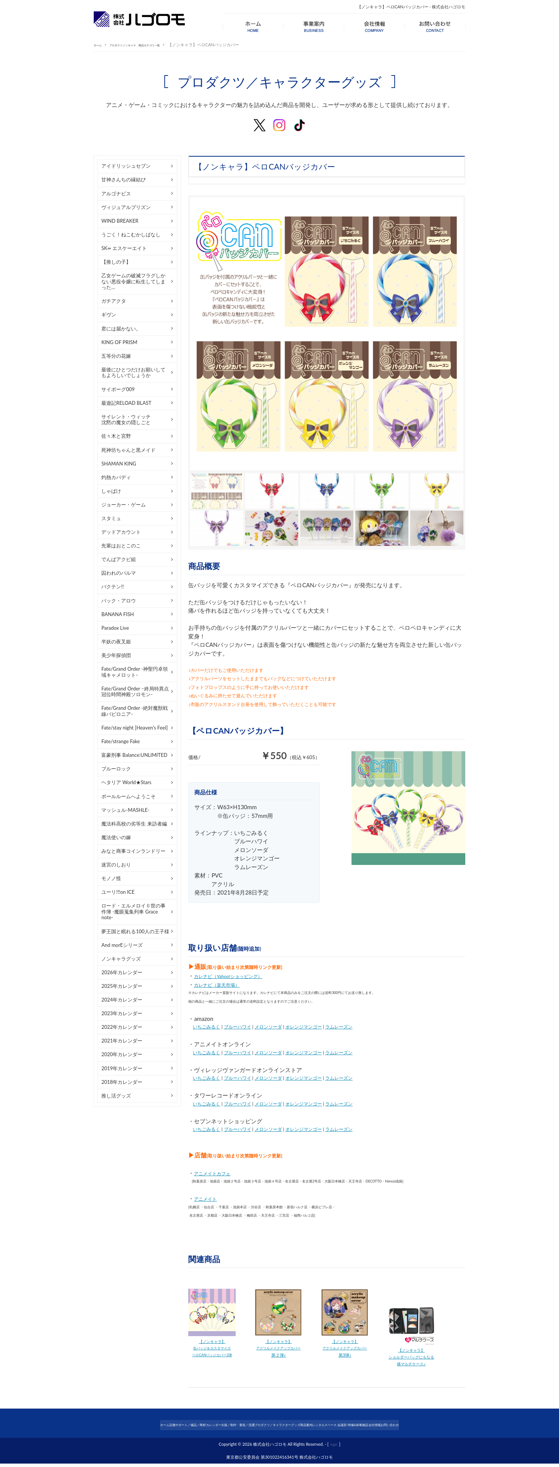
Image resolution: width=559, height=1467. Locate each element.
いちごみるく (206, 1027)
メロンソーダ (268, 1027)
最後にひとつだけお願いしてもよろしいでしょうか (133, 372)
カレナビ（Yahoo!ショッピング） (236, 975)
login (333, 1447)
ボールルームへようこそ (128, 796)
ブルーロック (116, 769)
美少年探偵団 (116, 655)
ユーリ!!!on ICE (117, 892)
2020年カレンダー (121, 1054)
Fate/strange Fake (120, 741)
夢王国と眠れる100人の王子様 (135, 931)
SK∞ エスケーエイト (124, 248)
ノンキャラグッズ (121, 959)
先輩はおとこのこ (121, 545)
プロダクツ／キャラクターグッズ (272, 1427)
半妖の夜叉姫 (116, 641)
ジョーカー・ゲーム (123, 505)
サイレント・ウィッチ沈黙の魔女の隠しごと (126, 420)
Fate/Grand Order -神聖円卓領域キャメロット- (134, 672)
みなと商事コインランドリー (133, 851)
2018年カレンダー (121, 1082)
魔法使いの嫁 (116, 837)
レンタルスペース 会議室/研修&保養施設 (375, 1427)
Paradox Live (115, 628)
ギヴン (108, 314)
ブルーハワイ (237, 1027)
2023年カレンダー (121, 1013)
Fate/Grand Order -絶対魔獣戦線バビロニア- (134, 711)
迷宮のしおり (116, 865)
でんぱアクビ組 (118, 559)
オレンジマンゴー (303, 1027)
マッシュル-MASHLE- (125, 810)
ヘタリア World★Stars (126, 782)
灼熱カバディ (116, 477)
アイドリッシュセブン (126, 166)
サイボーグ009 (118, 389)
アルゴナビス (116, 193)
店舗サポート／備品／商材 (132, 1427)
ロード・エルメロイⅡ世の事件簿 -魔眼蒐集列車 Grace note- (133, 911)
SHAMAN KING (118, 464)
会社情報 (430, 1427)
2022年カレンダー (121, 1027)
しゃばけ (111, 491)
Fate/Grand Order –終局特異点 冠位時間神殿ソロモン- (135, 692)
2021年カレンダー (121, 1041)
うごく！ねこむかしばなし (131, 234)
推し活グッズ (116, 1096)
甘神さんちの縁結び (123, 179)
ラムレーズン (339, 1027)
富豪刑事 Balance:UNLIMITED (134, 755)
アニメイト (208, 1198)
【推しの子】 (116, 262)
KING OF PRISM (119, 342)
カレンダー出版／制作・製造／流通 (199, 1427)
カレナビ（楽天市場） (222, 984)
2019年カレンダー (121, 1068)
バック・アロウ (118, 600)
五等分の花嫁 (116, 356)
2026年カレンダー (121, 972)
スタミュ (111, 518)
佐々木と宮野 (116, 436)
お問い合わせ (459, 1427)
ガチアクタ (113, 301)
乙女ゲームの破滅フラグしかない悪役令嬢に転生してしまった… (133, 281)
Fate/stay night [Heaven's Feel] (134, 728)
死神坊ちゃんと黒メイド (128, 450)
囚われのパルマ (118, 573)
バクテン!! (112, 586)
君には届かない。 (121, 328)
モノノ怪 (111, 878)
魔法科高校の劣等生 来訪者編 (134, 824)
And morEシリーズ (122, 945)
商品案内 (320, 1427)
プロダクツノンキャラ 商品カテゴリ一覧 (153, 44)
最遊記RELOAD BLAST (126, 403)
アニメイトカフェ (216, 1173)
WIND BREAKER (119, 221)
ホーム (100, 44)
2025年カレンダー (121, 986)
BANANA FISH (117, 614)
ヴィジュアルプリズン (126, 207)
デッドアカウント (121, 532)
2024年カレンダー (121, 1000)
